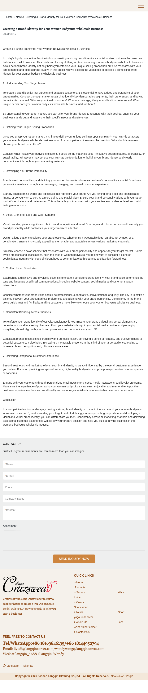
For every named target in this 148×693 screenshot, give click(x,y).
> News (78, 612)
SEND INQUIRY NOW (74, 558)
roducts (80, 587)
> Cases (79, 602)
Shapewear (81, 607)
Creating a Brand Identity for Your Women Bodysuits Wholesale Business (69, 17)
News (19, 17)
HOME (9, 17)
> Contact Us (81, 631)
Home (80, 582)
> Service (79, 592)
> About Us (80, 622)
